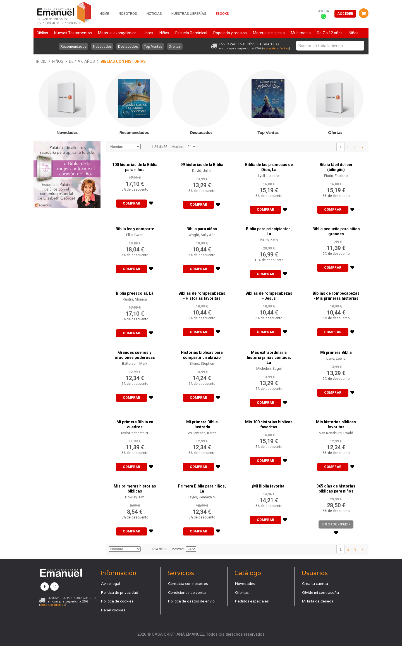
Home (104, 14)
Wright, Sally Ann (202, 235)
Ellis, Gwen (134, 235)
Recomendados (72, 46)
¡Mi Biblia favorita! (269, 486)
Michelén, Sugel (269, 368)
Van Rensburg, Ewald (336, 433)
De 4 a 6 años (82, 61)
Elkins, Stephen (202, 363)
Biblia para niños (201, 229)
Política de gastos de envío (191, 601)
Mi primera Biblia (336, 352)
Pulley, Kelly (269, 240)
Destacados (128, 46)
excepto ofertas (276, 48)
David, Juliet (202, 171)
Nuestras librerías (188, 14)
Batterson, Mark (134, 363)
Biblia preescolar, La (135, 293)
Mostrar (177, 147)
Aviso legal (110, 584)
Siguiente (362, 147)
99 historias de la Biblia (201, 164)
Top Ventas (154, 46)
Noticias (154, 14)
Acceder (345, 14)
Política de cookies (117, 601)
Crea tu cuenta (315, 584)
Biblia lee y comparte (135, 229)
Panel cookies (113, 610)
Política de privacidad (119, 592)
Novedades (101, 46)
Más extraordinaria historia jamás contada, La (269, 357)
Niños (57, 61)
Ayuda (323, 11)
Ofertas (177, 46)
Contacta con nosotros (188, 584)
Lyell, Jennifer (269, 176)
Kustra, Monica (135, 299)
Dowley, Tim (134, 497)
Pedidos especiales (252, 601)
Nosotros (128, 14)
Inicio (41, 61)
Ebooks (222, 14)
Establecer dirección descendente (146, 147)
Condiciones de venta (187, 592)
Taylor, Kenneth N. (135, 433)
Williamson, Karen (202, 433)
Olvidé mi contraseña (320, 592)
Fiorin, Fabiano (336, 176)
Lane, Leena (336, 358)
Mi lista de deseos (317, 601)
